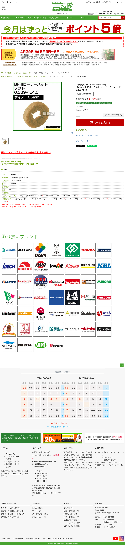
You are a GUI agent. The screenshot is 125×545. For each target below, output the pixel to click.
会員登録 (97, 2)
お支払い (4, 448)
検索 (123, 17)
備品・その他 (33, 76)
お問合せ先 (99, 448)
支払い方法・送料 (23, 18)
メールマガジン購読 (40, 514)
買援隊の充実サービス (10, 503)
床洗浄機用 (42, 76)
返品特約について (82, 130)
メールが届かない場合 (72, 523)
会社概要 (5, 18)
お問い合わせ (39, 18)
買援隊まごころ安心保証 (10, 517)
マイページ (68, 18)
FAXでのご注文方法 (71, 520)
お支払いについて (70, 514)
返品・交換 (68, 448)
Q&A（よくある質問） (72, 526)
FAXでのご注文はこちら (113, 522)
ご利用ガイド (106, 2)
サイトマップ (69, 539)
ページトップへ (122, 365)
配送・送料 (37, 448)
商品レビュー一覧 (39, 517)
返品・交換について (71, 517)
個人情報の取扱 (55, 539)
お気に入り (53, 18)
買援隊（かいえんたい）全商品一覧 (18, 73)
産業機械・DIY (11, 76)
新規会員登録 (37, 508)
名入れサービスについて (10, 508)
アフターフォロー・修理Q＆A (12, 514)
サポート (67, 503)
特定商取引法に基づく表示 (36, 539)
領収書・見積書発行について (12, 511)
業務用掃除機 (22, 76)
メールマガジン (119, 2)
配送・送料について (71, 511)
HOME (3, 73)
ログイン (88, 2)
